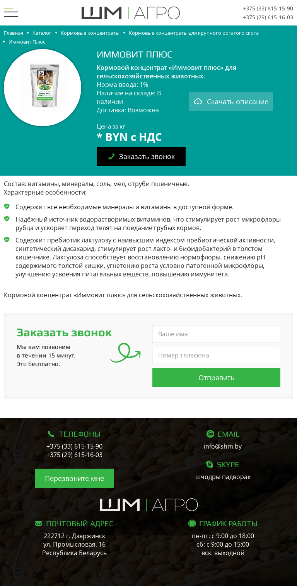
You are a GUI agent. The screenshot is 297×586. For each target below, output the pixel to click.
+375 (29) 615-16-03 (268, 17)
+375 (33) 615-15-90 (268, 8)
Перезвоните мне (74, 478)
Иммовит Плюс (27, 41)
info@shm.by (223, 446)
